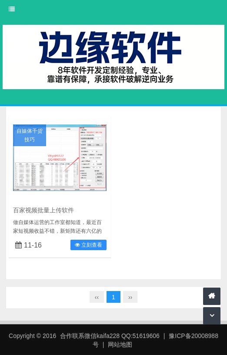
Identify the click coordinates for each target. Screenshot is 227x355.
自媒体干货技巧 (30, 135)
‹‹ (97, 297)
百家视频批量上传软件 (43, 210)
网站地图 (120, 344)
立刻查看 (88, 245)
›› (130, 297)
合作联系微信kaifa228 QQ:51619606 (110, 335)
